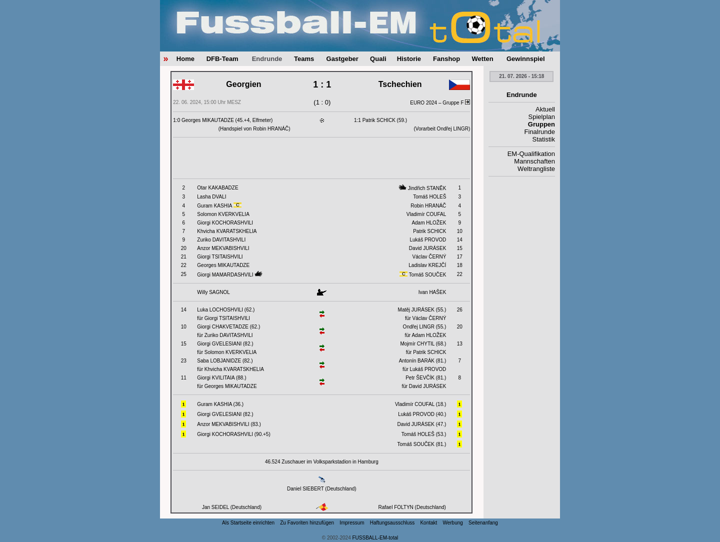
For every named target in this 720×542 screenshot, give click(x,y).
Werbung (452, 523)
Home (185, 58)
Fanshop (446, 58)
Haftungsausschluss (392, 523)
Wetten (483, 58)
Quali (378, 58)
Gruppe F (456, 103)
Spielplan (542, 116)
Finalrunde (539, 132)
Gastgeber (342, 58)
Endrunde (267, 58)
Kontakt (428, 523)
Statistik (543, 139)
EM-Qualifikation (531, 154)
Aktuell (545, 109)
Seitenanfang (483, 523)
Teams (304, 58)
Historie (409, 58)
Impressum (352, 523)
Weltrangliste (536, 168)
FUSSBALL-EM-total (375, 537)
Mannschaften (534, 161)
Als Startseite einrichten (248, 523)
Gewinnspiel (525, 58)
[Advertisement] (321, 158)
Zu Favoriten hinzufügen (307, 523)
